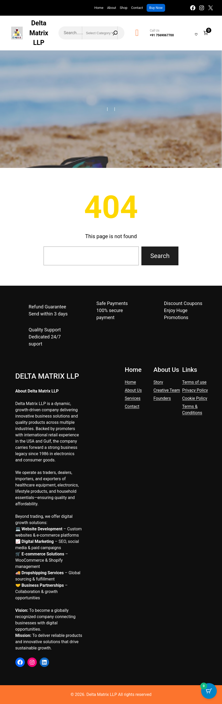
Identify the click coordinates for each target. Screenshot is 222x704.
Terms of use (194, 382)
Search (160, 256)
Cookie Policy (194, 398)
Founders (162, 398)
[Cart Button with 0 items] (209, 691)
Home (98, 8)
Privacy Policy (195, 390)
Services (132, 398)
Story (158, 382)
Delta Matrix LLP (38, 32)
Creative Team (166, 390)
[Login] (189, 33)
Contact (132, 406)
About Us (133, 390)
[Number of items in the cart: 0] (205, 33)
